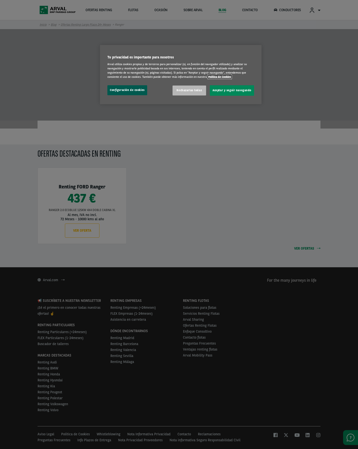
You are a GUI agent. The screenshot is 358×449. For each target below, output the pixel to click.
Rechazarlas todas (189, 90)
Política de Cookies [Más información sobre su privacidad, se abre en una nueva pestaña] (219, 77)
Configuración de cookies (127, 90)
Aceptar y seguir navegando (232, 90)
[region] (181, 74)
